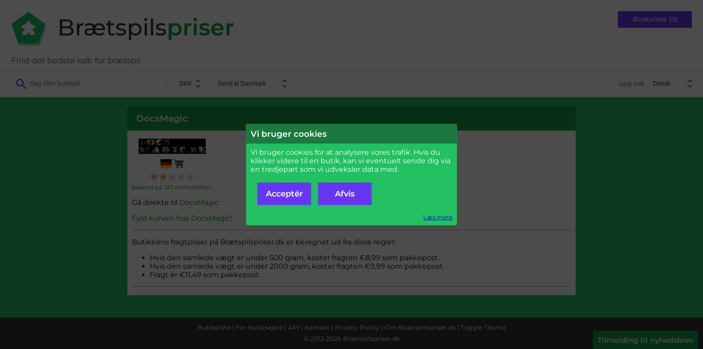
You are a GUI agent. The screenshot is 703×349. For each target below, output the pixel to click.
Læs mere (437, 217)
